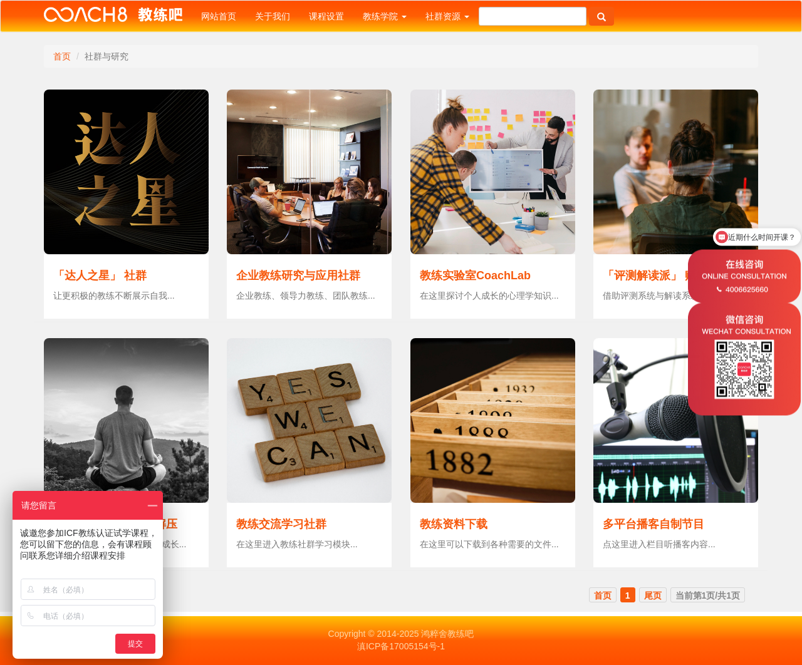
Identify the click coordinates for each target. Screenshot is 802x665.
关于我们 (272, 16)
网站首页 (218, 16)
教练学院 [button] (385, 16)
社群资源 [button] (447, 16)
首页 (62, 56)
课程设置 (326, 16)
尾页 (653, 595)
